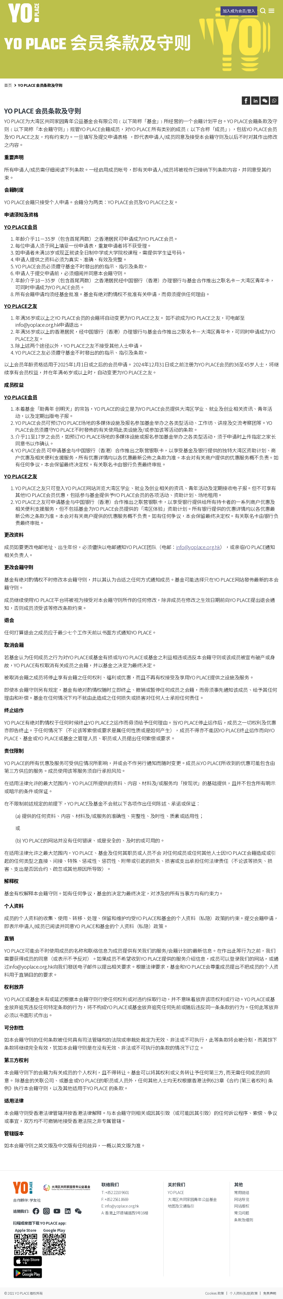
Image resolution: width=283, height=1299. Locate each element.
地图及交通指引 (181, 1206)
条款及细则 (243, 1219)
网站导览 (241, 1199)
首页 (8, 85)
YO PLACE (176, 1192)
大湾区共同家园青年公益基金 (192, 1199)
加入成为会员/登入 (239, 10)
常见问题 (241, 1213)
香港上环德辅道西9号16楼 (126, 1213)
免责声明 (269, 1293)
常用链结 (241, 1192)
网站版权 (241, 1206)
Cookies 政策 (214, 1293)
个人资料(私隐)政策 (243, 1293)
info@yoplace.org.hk (37, 324)
